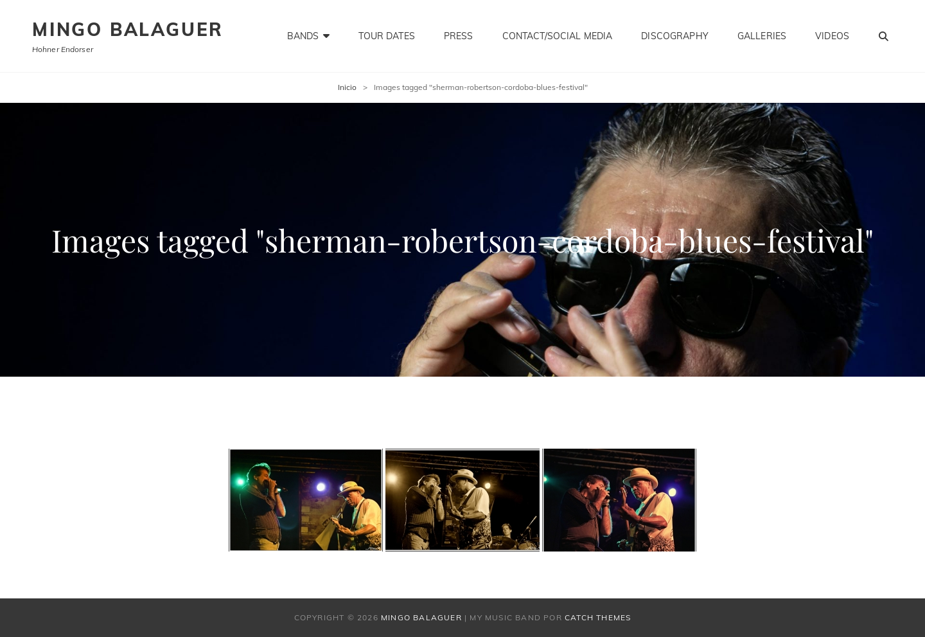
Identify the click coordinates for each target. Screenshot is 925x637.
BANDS (303, 36)
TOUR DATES (386, 36)
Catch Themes (598, 617)
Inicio (347, 87)
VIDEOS (832, 36)
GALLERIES (761, 36)
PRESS (458, 36)
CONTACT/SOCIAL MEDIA (557, 36)
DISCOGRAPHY (675, 36)
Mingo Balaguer (128, 29)
